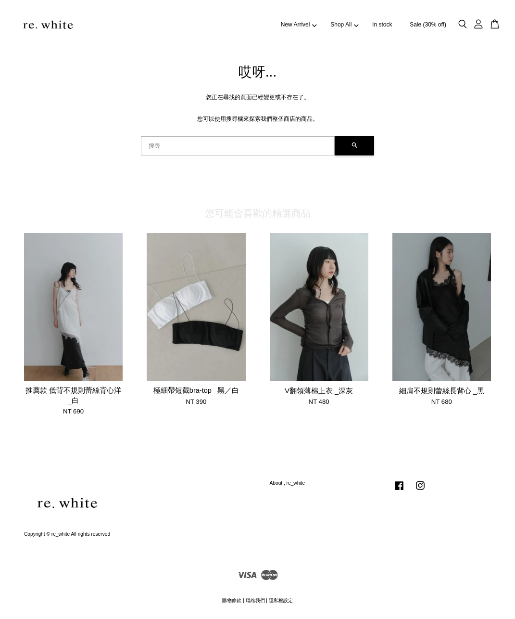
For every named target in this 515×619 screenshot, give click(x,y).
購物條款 (231, 600)
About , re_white (287, 483)
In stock (382, 24)
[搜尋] (238, 145)
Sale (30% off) (428, 24)
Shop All (344, 24)
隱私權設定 (281, 600)
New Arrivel (299, 24)
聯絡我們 (255, 600)
